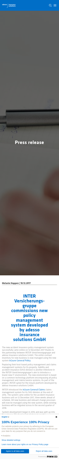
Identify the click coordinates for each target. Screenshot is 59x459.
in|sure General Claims (34, 389)
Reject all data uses (44, 451)
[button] (55, 5)
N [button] (50, 5)
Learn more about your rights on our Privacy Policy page (25, 444)
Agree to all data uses (15, 451)
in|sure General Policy (20, 360)
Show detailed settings (11, 440)
